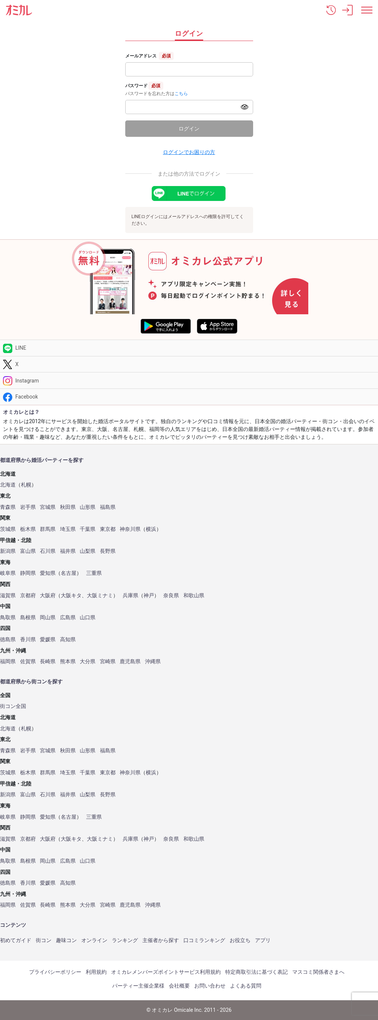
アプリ (263, 940)
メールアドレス (141, 56)
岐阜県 (8, 573)
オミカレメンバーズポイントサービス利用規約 (166, 972)
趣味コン (66, 940)
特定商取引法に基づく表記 (256, 972)
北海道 (8, 485)
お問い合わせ (210, 986)
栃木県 (28, 529)
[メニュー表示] (367, 10)
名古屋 (68, 573)
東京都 (108, 529)
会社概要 (179, 986)
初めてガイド (15, 940)
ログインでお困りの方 (189, 152)
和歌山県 (193, 595)
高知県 (68, 639)
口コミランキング (204, 940)
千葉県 (87, 529)
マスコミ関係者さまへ (318, 972)
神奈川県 (130, 529)
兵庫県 (130, 595)
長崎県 (48, 661)
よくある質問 (245, 986)
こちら (181, 93)
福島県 (108, 507)
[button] (331, 10)
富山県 (28, 551)
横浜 (151, 529)
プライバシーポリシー (55, 972)
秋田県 (68, 507)
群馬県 (48, 529)
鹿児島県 (130, 661)
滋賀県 (8, 595)
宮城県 (48, 507)
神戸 (149, 595)
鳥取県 (8, 617)
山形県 (87, 507)
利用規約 (96, 972)
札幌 (26, 485)
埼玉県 (68, 529)
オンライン (94, 940)
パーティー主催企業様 (138, 986)
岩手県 (28, 507)
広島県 (68, 617)
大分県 (87, 661)
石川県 (48, 551)
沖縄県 (153, 661)
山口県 (87, 617)
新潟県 (8, 551)
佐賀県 (28, 661)
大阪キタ (71, 595)
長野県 (108, 551)
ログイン (189, 129)
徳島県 (8, 639)
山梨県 (87, 551)
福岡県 (8, 661)
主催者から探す (160, 940)
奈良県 (171, 595)
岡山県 (48, 617)
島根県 (28, 617)
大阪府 (48, 595)
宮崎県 (108, 661)
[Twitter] (189, 364)
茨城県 (8, 529)
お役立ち (240, 940)
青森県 (8, 507)
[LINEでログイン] (189, 193)
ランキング (125, 940)
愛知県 (48, 573)
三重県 (94, 573)
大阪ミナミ (100, 595)
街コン (43, 940)
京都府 (28, 595)
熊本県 (68, 661)
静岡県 (28, 573)
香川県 (28, 639)
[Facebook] (189, 397)
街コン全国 (13, 706)
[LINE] (189, 348)
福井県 (68, 551)
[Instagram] (189, 380)
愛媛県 (48, 639)
